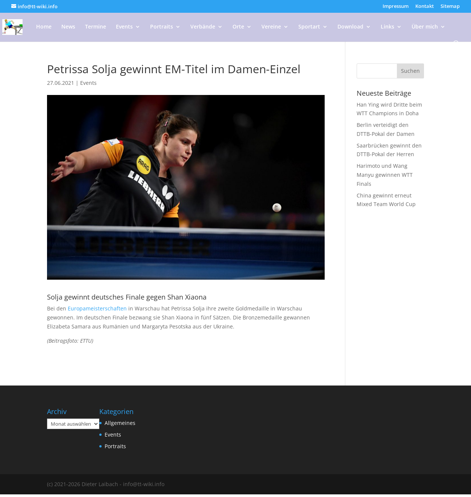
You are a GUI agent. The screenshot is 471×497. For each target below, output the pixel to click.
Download (350, 27)
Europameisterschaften (97, 308)
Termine (95, 27)
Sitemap (450, 6)
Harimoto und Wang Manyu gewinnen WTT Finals (385, 174)
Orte (238, 27)
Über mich (425, 27)
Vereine (271, 27)
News (68, 27)
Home (44, 27)
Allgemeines (120, 422)
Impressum (396, 6)
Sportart (309, 27)
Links (387, 27)
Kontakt (424, 6)
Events (124, 27)
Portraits (161, 27)
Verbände (202, 27)
